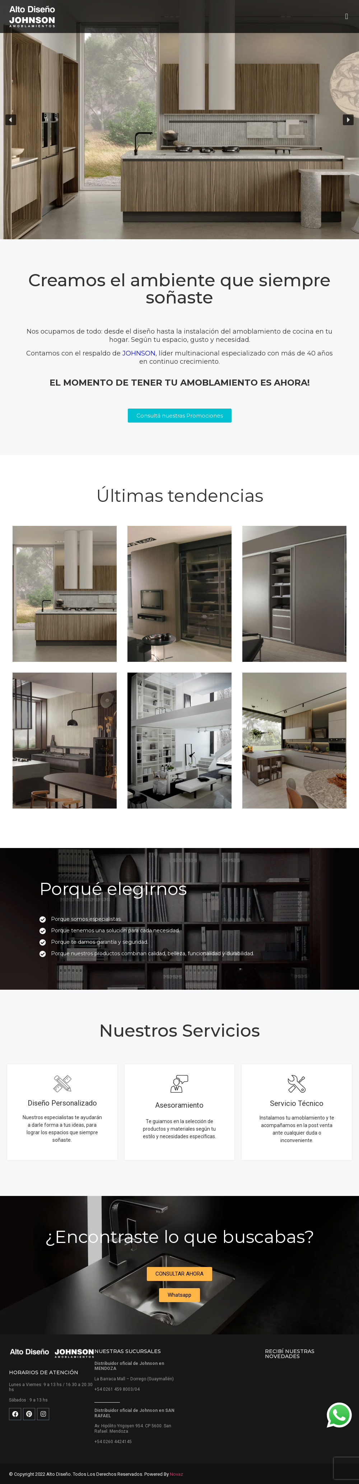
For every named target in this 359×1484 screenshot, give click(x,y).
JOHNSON (138, 353)
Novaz (176, 1474)
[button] (346, 17)
